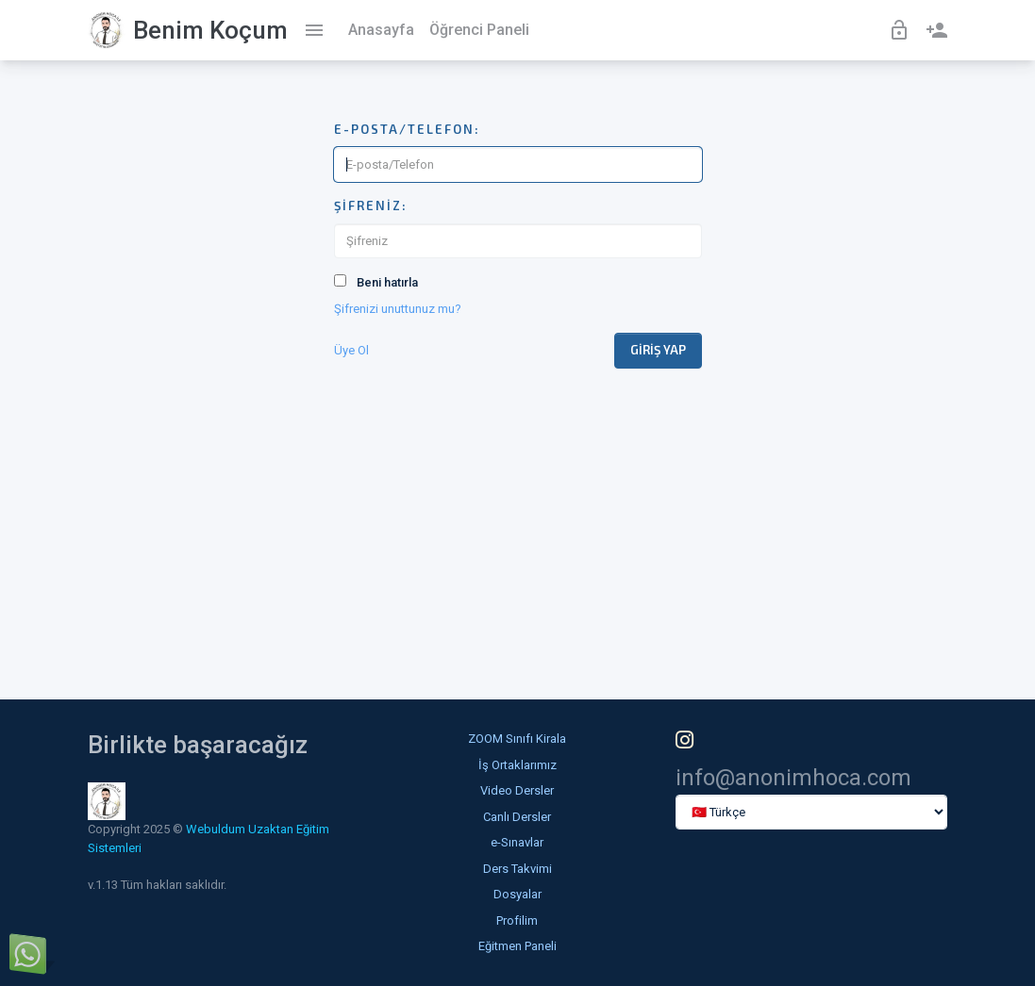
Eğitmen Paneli (517, 946)
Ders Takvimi (517, 869)
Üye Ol (351, 350)
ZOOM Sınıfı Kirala (517, 738)
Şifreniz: (371, 205)
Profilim (517, 920)
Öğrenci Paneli (479, 30)
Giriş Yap (658, 349)
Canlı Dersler (517, 817)
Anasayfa (381, 30)
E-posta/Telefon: (407, 129)
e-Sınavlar (517, 842)
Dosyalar (517, 894)
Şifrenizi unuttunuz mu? (397, 309)
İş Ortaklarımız (517, 765)
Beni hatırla (387, 282)
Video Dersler (517, 790)
